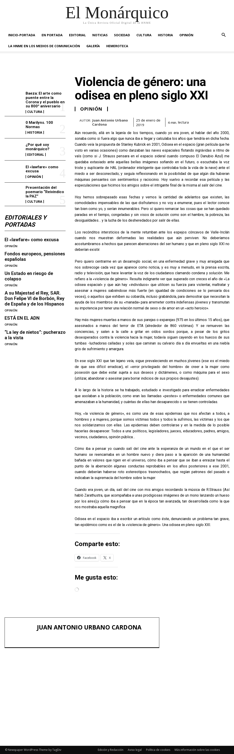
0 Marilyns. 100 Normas (39, 124)
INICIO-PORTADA (21, 35)
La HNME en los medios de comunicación (44, 46)
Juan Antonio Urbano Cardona (110, 122)
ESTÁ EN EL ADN (22, 318)
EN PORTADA (52, 35)
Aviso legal (135, 750)
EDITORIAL (77, 35)
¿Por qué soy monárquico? (37, 146)
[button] (223, 35)
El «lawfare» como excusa (42, 169)
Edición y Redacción (110, 750)
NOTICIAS (100, 35)
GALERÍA (93, 46)
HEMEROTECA (117, 46)
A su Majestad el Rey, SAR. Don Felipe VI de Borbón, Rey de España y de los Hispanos (34, 298)
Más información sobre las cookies (197, 750)
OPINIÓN (186, 35)
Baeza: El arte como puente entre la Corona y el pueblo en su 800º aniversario (45, 99)
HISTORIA (165, 35)
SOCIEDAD (122, 35)
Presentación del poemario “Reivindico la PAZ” (45, 191)
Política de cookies (158, 750)
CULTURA (144, 35)
